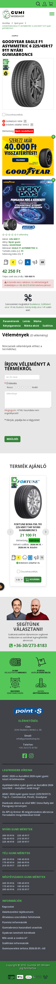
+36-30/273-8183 (26, 285)
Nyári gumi (18, 23)
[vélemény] (28, 399)
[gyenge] (19, 387)
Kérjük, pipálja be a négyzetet (23, 419)
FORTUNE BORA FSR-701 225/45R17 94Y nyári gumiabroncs (28, 527)
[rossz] (15, 387)
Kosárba (33, 579)
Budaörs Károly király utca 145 (31, 307)
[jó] (26, 387)
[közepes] (22, 387)
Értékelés (11, 383)
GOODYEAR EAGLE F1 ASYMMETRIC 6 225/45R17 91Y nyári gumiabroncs (26, 27)
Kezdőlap (6, 23)
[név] (22, 377)
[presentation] (27, 428)
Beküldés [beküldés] (12, 439)
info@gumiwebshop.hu (28, 738)
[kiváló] (30, 387)
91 (22, 251)
